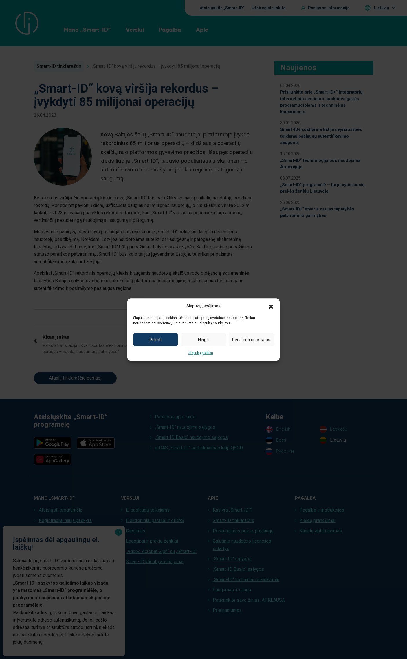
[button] (271, 306)
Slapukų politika (200, 353)
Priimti (156, 339)
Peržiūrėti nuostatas (251, 339)
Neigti (203, 339)
